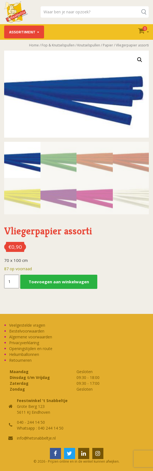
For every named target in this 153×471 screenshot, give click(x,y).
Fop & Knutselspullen (58, 45)
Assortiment (22, 32)
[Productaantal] (11, 282)
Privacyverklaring (24, 342)
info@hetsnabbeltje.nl (36, 438)
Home (34, 45)
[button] (140, 60)
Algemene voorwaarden (30, 336)
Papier (108, 45)
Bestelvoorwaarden (26, 331)
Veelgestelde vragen (27, 325)
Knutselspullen (88, 45)
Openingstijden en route (30, 348)
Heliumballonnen (24, 354)
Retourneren (20, 360)
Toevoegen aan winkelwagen (59, 281)
